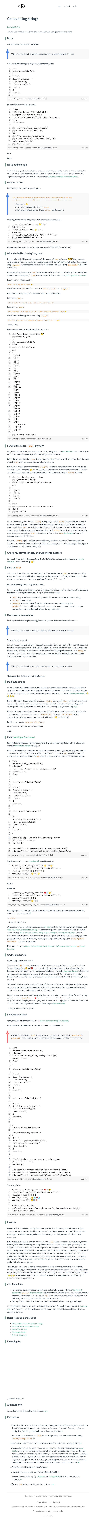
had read (41, 1476)
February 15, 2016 (13, 27)
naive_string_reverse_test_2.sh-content (24, 241)
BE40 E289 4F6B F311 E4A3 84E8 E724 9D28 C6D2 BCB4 (53, 1496)
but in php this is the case (76, 275)
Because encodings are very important (62, 176)
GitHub (44, 99)
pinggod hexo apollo (55, 1511)
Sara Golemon (67, 451)
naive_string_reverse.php (18, 99)
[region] (48, 81)
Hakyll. (57, 1502)
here (45, 1411)
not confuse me (59, 1003)
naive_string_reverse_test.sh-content (23, 148)
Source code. (48, 1515)
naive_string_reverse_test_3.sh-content (24, 515)
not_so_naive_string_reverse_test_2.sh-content (27, 904)
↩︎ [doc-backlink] (62, 1431)
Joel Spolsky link (55, 1476)
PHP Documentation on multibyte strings (27, 1323)
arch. (75, 6)
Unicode (47, 927)
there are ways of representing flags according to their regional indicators (47, 933)
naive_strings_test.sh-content (20, 439)
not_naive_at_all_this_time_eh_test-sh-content (27, 1215)
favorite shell (34, 861)
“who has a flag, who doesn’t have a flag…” (23, 930)
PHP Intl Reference (19, 1335)
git (59, 6)
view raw (84, 99)
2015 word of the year (76, 693)
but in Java (68, 533)
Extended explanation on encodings (25, 1326)
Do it (75, 707)
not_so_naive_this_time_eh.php (20, 1179)
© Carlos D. (29, 1496)
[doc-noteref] (77, 176)
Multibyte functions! (24, 737)
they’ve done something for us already (54, 1021)
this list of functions (23, 746)
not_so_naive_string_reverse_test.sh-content (26, 877)
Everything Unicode (19, 1329)
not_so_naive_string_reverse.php (21, 855)
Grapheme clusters (70, 971)
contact (67, 6)
